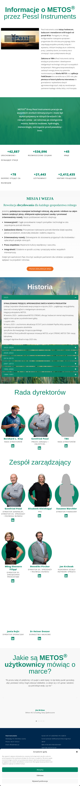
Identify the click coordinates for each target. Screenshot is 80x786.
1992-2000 (9, 369)
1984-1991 (9, 374)
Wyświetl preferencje (40, 781)
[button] (77, 752)
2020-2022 (9, 353)
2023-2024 (9, 347)
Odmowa (40, 775)
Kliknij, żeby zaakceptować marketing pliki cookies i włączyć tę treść (20, 38)
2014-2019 (9, 358)
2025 (6, 297)
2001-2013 (9, 364)
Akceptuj (40, 770)
